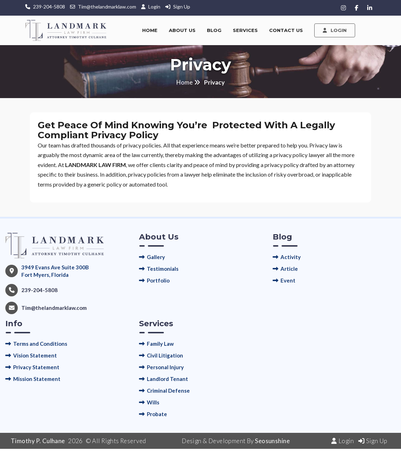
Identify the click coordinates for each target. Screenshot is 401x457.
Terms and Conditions (40, 343)
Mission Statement (36, 379)
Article (289, 268)
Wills (153, 402)
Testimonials (162, 268)
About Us (182, 30)
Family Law (160, 343)
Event (287, 280)
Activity (290, 257)
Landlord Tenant (167, 379)
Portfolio (158, 280)
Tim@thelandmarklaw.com (107, 7)
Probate (157, 414)
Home (149, 30)
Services (245, 30)
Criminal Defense (168, 390)
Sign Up (181, 7)
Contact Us (286, 30)
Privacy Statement (36, 367)
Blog (214, 30)
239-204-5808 (49, 7)
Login (154, 7)
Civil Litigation (165, 355)
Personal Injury (165, 367)
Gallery (156, 257)
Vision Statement (35, 355)
